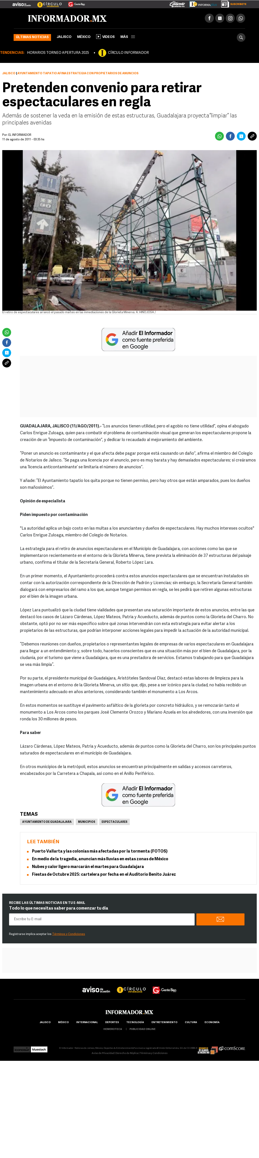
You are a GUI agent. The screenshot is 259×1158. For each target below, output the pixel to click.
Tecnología (135, 1022)
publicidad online (143, 1029)
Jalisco (64, 37)
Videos (105, 36)
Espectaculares (114, 822)
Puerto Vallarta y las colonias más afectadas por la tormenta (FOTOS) (100, 851)
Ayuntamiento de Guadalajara (47, 822)
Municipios (86, 822)
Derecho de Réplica (127, 1053)
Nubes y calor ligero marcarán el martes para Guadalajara (88, 867)
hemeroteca (112, 1029)
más (127, 37)
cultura (191, 1022)
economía (212, 1022)
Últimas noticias (32, 37)
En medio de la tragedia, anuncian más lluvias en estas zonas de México (100, 859)
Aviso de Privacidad (103, 1053)
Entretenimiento (164, 1022)
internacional (87, 1022)
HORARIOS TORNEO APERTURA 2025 (58, 53)
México (83, 37)
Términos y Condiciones (68, 934)
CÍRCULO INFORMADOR (128, 53)
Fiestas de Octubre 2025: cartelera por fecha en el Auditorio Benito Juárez (104, 875)
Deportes (112, 1022)
